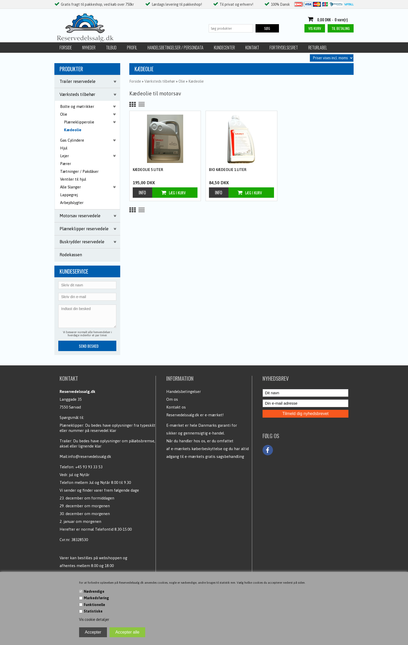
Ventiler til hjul (73, 179)
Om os (172, 399)
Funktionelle (94, 605)
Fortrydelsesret (284, 47)
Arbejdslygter (72, 202)
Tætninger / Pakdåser (79, 171)
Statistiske (93, 611)
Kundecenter (224, 47)
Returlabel (317, 47)
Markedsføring (96, 598)
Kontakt (252, 47)
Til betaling (341, 28)
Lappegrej (69, 195)
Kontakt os (176, 407)
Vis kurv (314, 28)
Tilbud (111, 47)
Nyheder (88, 47)
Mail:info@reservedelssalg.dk (85, 456)
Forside (66, 47)
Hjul (63, 148)
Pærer (65, 163)
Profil (132, 47)
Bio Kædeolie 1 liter (227, 170)
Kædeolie (72, 130)
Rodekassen (71, 254)
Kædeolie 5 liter (148, 170)
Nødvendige (94, 591)
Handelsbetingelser (183, 391)
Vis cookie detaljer (94, 619)
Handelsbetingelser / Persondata (175, 47)
